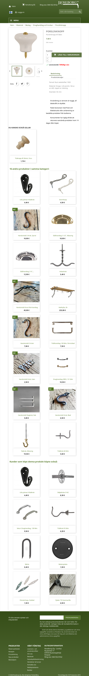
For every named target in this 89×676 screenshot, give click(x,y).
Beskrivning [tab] (55, 73)
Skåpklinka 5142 (63, 492)
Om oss (30, 654)
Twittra (22, 84)
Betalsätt (30, 656)
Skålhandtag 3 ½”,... (27, 271)
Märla (27, 564)
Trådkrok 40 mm (63, 451)
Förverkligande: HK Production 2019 (69, 675)
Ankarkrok (63, 271)
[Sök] (70, 11)
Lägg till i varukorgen (66, 55)
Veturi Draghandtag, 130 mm (27, 528)
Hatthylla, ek (63, 307)
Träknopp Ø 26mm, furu (23, 158)
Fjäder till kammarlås (63, 600)
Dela (16, 84)
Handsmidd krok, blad (63, 415)
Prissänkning (13, 654)
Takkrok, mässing (27, 451)
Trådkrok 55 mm (63, 528)
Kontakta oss (31, 665)
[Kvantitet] (48, 55)
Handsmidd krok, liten (27, 379)
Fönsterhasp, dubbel (27, 600)
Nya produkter (14, 657)
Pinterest (27, 84)
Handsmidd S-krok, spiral (27, 236)
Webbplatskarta (32, 667)
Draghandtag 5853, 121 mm (63, 379)
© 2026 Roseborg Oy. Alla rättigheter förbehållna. (24, 675)
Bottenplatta (63, 564)
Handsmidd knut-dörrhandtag (27, 307)
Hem (14, 6)
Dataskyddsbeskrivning (35, 659)
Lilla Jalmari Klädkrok (27, 200)
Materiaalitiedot (14, 649)
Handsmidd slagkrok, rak (27, 415)
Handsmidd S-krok (27, 343)
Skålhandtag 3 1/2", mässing (63, 236)
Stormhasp (63, 200)
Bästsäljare (12, 660)
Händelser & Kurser (34, 662)
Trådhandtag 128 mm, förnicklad (63, 343)
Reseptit (11, 652)
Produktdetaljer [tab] (57, 77)
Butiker (29, 670)
